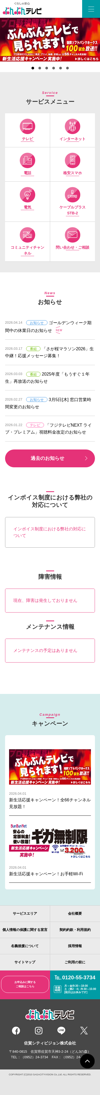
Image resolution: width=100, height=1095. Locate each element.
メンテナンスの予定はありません (45, 650)
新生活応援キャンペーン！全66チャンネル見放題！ (50, 778)
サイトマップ (24, 962)
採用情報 (75, 946)
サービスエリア (25, 913)
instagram (39, 1031)
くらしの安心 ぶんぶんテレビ (50, 1015)
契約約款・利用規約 (75, 930)
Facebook (16, 1031)
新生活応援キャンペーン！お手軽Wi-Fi (50, 848)
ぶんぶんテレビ (23, 8)
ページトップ (87, 1061)
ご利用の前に (75, 962)
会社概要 (75, 913)
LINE (61, 1031)
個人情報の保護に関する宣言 (24, 930)
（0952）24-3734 (34, 1057)
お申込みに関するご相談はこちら (25, 984)
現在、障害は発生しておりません (45, 600)
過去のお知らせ (47, 458)
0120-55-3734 (78, 977)
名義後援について (25, 946)
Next (54, 39)
